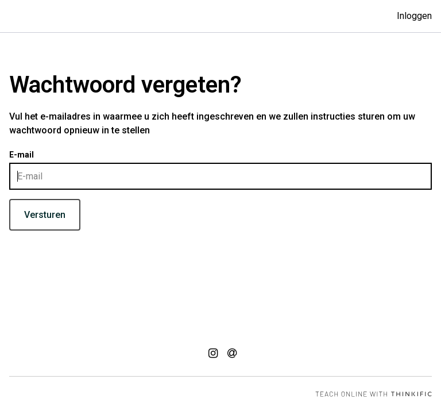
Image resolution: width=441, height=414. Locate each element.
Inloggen (414, 15)
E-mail (21, 154)
